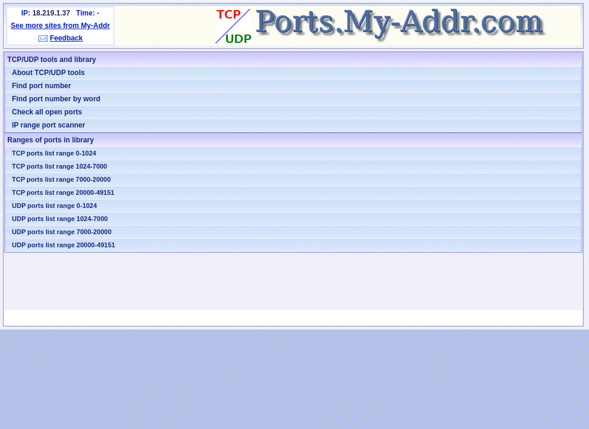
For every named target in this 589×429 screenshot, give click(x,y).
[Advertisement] (293, 281)
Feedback (66, 38)
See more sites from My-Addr (60, 25)
